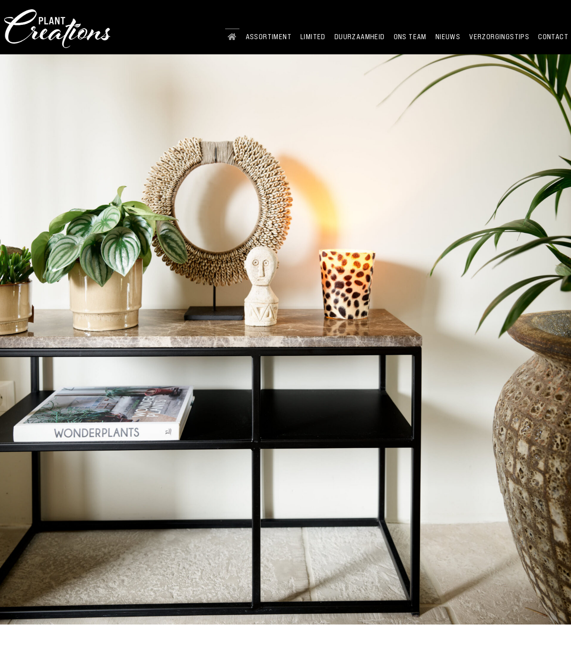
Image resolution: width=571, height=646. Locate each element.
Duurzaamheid (360, 36)
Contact (553, 36)
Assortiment (269, 36)
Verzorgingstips (499, 36)
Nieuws (448, 36)
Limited (313, 36)
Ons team (410, 36)
